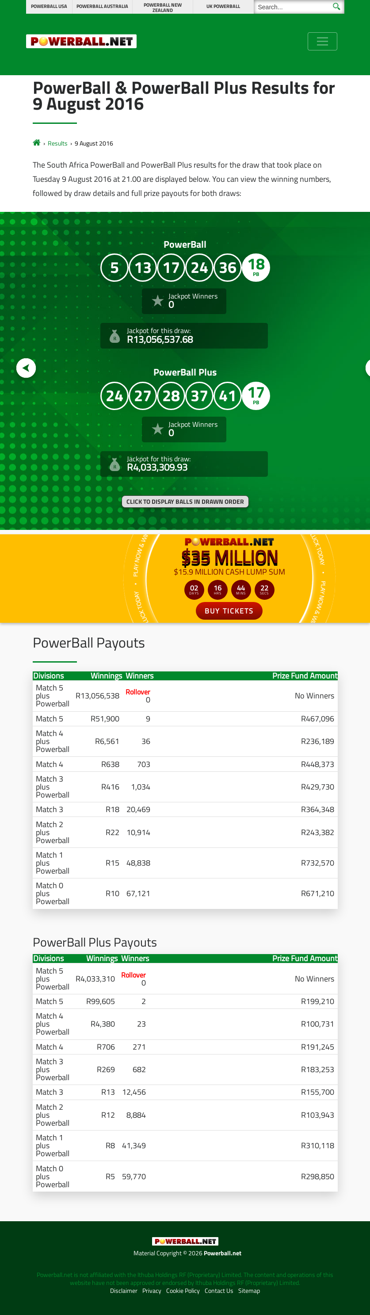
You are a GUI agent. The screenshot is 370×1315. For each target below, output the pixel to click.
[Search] (299, 7)
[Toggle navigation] (322, 41)
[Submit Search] (336, 6)
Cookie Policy (183, 1291)
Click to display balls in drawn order (185, 501)
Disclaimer (123, 1291)
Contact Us (219, 1291)
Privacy (151, 1291)
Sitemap (249, 1291)
